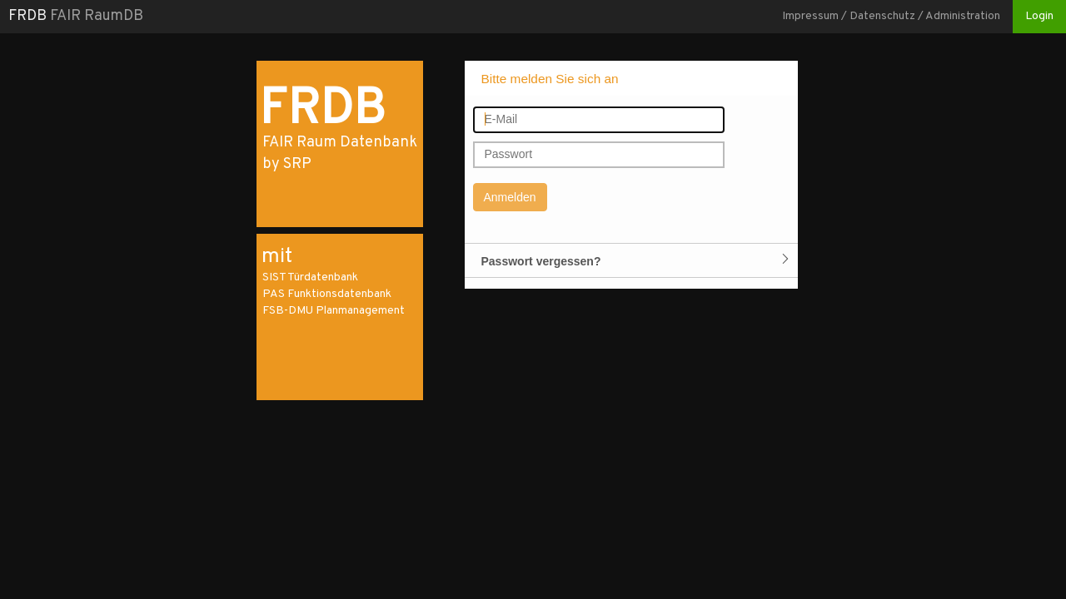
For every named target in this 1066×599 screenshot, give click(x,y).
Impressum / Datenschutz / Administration (891, 16)
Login (1039, 16)
